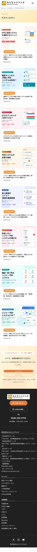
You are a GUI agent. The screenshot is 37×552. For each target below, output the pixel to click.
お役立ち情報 (5, 511)
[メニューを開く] (32, 3)
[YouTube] (23, 544)
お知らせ (4, 516)
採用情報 (4, 522)
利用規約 (4, 527)
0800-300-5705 (18, 422)
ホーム (3, 8)
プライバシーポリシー (8, 530)
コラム (10, 8)
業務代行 (4, 490)
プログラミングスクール (9, 496)
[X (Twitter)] (13, 544)
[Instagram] (18, 544)
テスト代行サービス (7, 488)
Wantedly (4, 525)
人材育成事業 (5, 493)
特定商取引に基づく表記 (9, 533)
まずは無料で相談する (18, 372)
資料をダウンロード (18, 378)
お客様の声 (4, 508)
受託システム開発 (6, 485)
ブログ (3, 514)
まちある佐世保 (6, 499)
